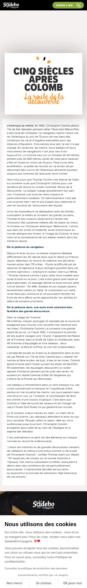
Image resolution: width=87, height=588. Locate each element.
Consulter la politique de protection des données (36, 568)
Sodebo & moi (64, 5)
